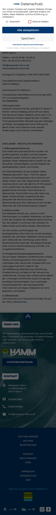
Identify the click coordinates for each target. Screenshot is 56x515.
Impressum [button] (45, 48)
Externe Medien (38, 21)
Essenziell (13, 21)
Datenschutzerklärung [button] (29, 48)
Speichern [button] (28, 38)
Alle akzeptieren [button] (28, 30)
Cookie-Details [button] (12, 48)
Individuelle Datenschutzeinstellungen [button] (28, 44)
